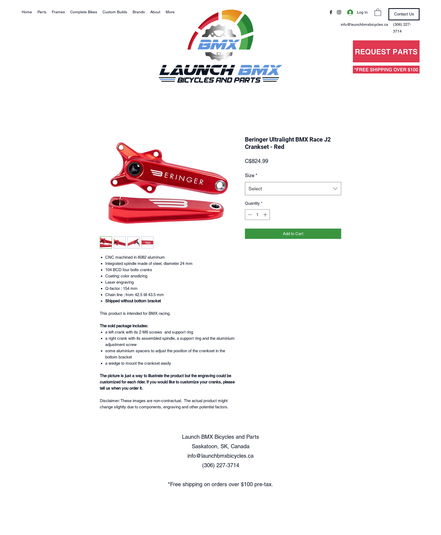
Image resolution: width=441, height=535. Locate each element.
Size (251, 175)
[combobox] (293, 189)
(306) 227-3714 (220, 465)
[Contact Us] (404, 14)
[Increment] (265, 215)
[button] (378, 12)
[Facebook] (331, 12)
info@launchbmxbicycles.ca (220, 456)
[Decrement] (249, 215)
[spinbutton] (257, 215)
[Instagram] (339, 12)
